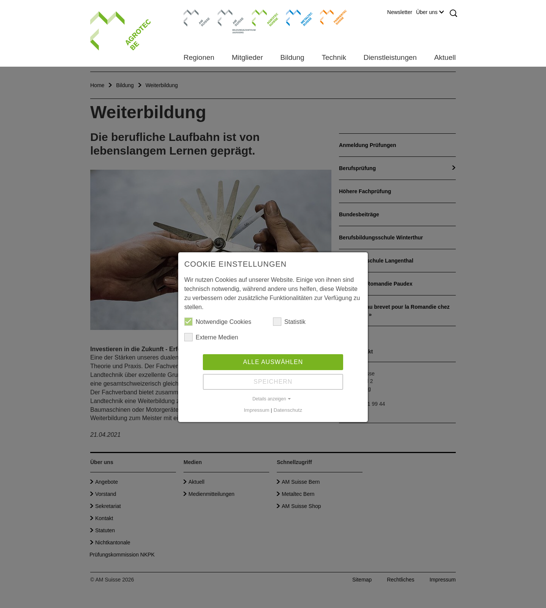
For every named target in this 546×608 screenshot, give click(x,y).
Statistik (289, 321)
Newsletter (399, 12)
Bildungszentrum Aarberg (231, 17)
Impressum (256, 410)
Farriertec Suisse (329, 17)
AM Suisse (194, 13)
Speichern (273, 381)
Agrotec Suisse (259, 17)
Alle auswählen (273, 362)
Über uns (430, 12)
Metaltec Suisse (294, 17)
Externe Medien (211, 337)
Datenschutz (287, 410)
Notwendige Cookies (217, 321)
